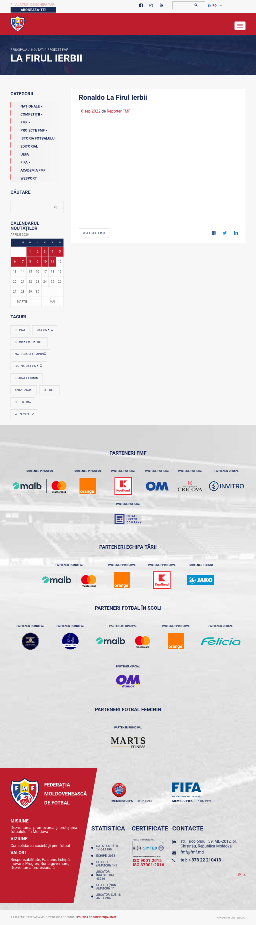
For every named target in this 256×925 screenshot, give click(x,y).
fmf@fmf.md (192, 852)
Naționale (26, 105)
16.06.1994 (204, 801)
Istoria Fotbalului (33, 137)
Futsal (20, 330)
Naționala (44, 330)
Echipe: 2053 (106, 855)
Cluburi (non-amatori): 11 (106, 886)
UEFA (19, 153)
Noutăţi (37, 50)
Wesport (23, 177)
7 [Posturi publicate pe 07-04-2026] (23, 261)
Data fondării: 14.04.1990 (107, 847)
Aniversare (23, 390)
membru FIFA (182, 801)
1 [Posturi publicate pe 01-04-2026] (30, 251)
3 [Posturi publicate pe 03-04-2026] (45, 251)
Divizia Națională (28, 366)
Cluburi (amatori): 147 (107, 863)
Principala (18, 50)
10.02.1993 (144, 801)
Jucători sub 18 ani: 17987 (108, 896)
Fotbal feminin (26, 378)
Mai (52, 301)
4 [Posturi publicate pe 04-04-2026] (52, 251)
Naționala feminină (30, 354)
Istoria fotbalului (29, 342)
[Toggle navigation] (240, 26)
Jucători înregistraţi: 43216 (106, 875)
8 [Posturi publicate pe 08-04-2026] (30, 261)
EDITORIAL (24, 145)
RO (212, 5)
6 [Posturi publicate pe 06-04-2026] (15, 261)
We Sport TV (24, 414)
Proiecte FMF (57, 50)
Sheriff (49, 390)
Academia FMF (28, 169)
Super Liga (23, 402)
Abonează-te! (33, 10)
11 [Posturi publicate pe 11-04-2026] (52, 261)
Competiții (26, 113)
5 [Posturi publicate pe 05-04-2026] (60, 251)
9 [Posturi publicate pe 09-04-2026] (37, 261)
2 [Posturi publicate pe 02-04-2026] (37, 251)
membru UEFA (122, 801)
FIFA (20, 161)
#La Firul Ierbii (94, 233)
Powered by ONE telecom (231, 917)
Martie (22, 301)
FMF (20, 121)
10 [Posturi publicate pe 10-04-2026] (45, 261)
